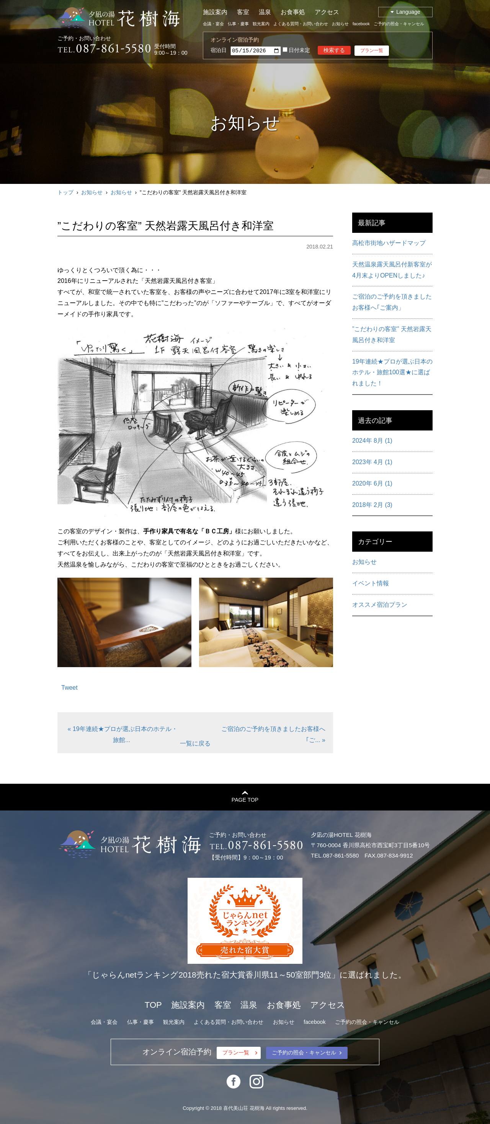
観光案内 (261, 23)
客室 (243, 12)
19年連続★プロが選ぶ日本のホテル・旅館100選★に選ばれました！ (392, 372)
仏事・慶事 (238, 23)
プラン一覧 (371, 50)
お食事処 (293, 12)
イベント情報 (370, 583)
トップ (65, 192)
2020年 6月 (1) (372, 483)
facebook (361, 23)
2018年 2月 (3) (372, 505)
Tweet (69, 687)
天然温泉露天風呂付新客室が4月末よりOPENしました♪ (392, 270)
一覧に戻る (195, 743)
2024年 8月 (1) (372, 440)
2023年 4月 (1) (372, 462)
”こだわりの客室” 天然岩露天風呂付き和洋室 (391, 334)
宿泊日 (219, 50)
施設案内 (215, 12)
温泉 (265, 12)
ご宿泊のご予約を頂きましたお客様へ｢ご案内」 (392, 302)
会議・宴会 (213, 23)
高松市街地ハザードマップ (389, 243)
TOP (153, 1005)
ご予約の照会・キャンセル (399, 23)
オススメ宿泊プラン (379, 604)
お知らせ (340, 23)
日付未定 (296, 50)
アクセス (327, 12)
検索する (334, 50)
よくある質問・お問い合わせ (300, 23)
